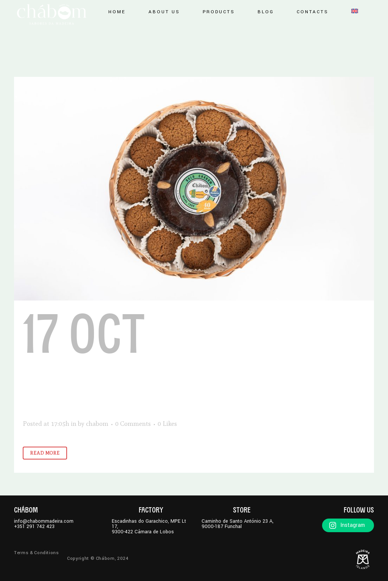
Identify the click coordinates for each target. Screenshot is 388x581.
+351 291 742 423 (34, 526)
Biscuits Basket (164, 361)
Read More (45, 453)
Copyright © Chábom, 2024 (97, 558)
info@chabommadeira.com (44, 521)
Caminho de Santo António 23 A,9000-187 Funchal (238, 524)
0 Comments (133, 423)
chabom (97, 423)
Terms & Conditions (36, 553)
